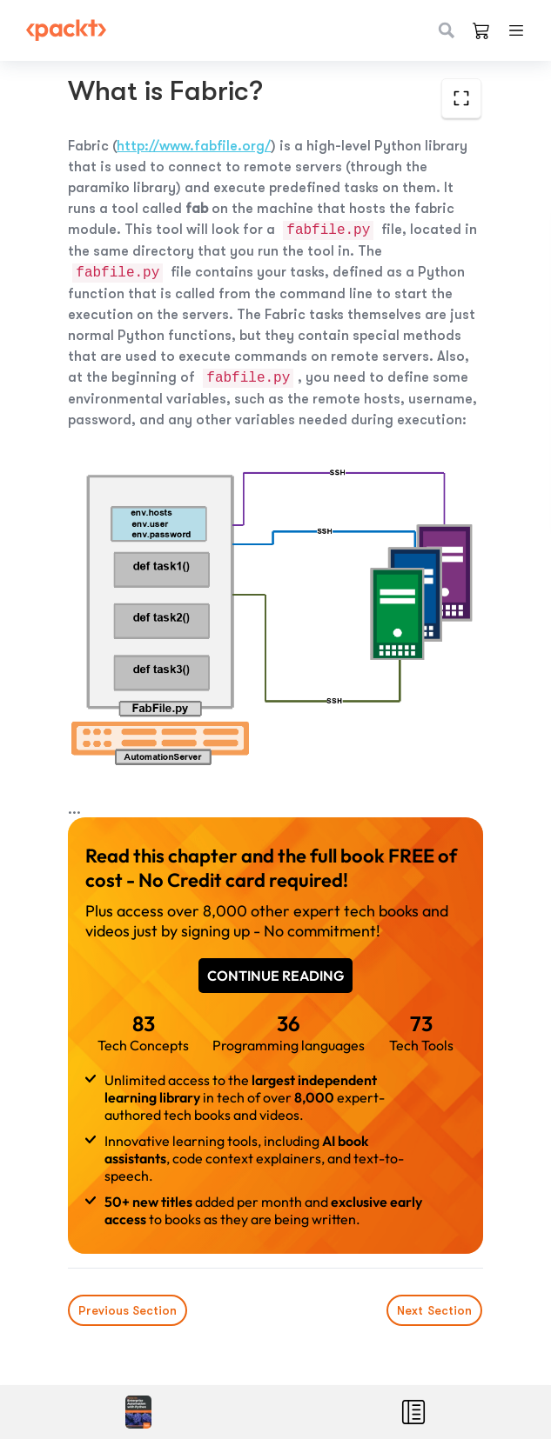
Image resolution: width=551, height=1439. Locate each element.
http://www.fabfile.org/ (194, 146)
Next (435, 1310)
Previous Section (127, 1310)
